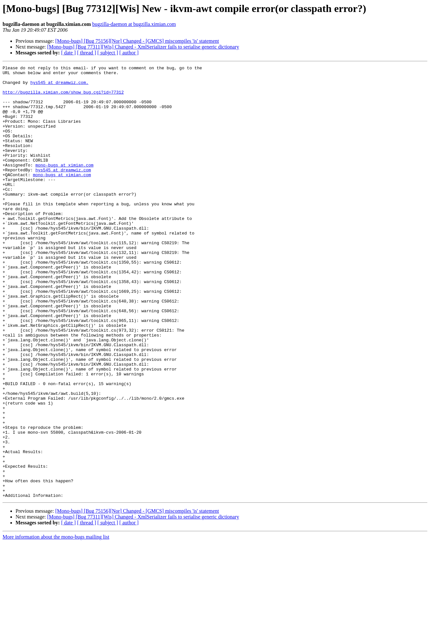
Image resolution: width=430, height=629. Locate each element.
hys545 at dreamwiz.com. (59, 86)
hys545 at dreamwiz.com (63, 191)
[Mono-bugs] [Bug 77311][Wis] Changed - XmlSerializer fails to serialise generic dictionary (143, 47)
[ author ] (129, 52)
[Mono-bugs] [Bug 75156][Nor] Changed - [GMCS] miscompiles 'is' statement (137, 41)
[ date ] (68, 52)
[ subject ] (107, 52)
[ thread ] (86, 52)
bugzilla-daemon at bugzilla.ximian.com (134, 24)
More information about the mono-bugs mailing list (56, 623)
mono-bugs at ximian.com (64, 185)
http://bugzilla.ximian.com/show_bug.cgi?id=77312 (63, 98)
